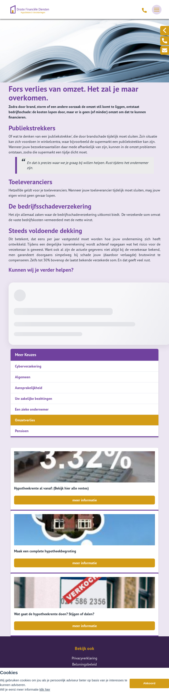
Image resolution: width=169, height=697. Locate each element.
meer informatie (84, 500)
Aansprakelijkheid (28, 388)
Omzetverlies (25, 420)
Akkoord (149, 683)
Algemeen (22, 377)
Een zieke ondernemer (32, 409)
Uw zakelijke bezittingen (33, 398)
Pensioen (22, 431)
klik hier (44, 689)
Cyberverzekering (28, 366)
